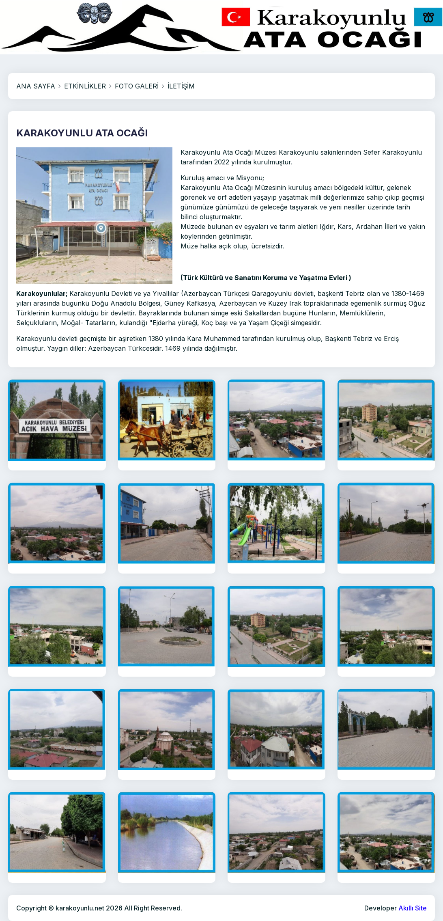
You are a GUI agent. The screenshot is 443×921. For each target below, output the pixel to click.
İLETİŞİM (181, 86)
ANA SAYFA (35, 86)
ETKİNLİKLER (85, 86)
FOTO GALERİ (137, 86)
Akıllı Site (412, 908)
